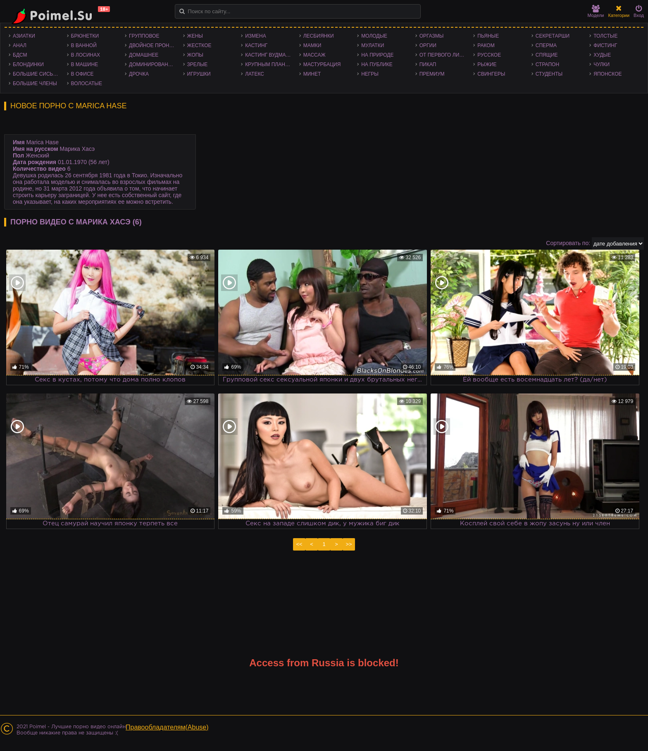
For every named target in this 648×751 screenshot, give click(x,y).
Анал (19, 45)
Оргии (427, 45)
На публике (377, 64)
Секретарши (552, 36)
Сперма (546, 45)
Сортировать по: (568, 243)
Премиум (432, 74)
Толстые (605, 36)
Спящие (547, 55)
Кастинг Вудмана (269, 55)
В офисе (82, 74)
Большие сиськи (36, 74)
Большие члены (35, 83)
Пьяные (488, 36)
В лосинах (85, 55)
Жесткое (199, 45)
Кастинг (256, 45)
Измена (255, 36)
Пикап (427, 64)
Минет (312, 74)
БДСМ (20, 55)
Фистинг (605, 45)
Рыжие (486, 64)
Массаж (314, 55)
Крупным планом (269, 64)
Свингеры (491, 74)
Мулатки (372, 45)
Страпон (547, 64)
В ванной (84, 45)
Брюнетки (85, 36)
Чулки (601, 64)
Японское (607, 74)
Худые (602, 55)
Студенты (549, 74)
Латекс (254, 74)
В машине (84, 64)
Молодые (374, 36)
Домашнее (143, 55)
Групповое (144, 36)
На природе (377, 55)
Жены (195, 36)
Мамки (312, 45)
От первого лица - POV (444, 55)
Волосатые (86, 83)
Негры (370, 74)
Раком (485, 45)
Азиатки (24, 36)
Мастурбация (322, 64)
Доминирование (152, 64)
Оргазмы (431, 36)
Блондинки (28, 64)
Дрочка (139, 74)
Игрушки (199, 74)
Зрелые (197, 64)
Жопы (195, 55)
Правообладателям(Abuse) (167, 727)
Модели (596, 11)
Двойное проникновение (154, 45)
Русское (489, 55)
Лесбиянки (318, 36)
